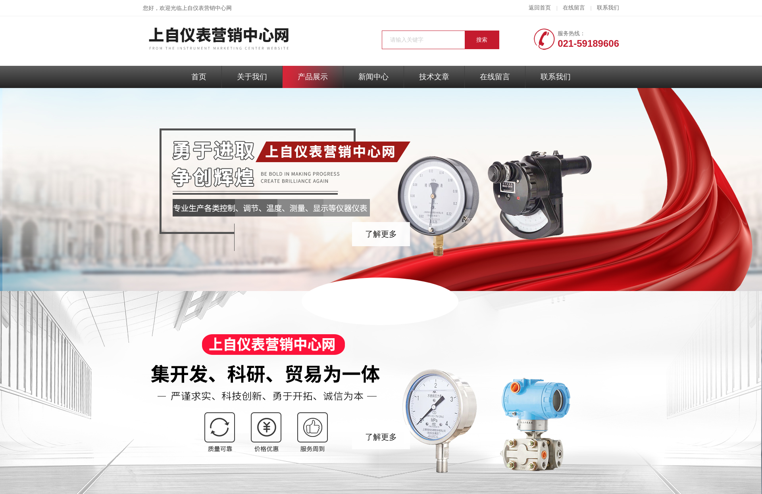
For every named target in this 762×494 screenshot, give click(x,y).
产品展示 (313, 77)
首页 (198, 77)
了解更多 (381, 234)
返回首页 (540, 8)
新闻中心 (373, 77)
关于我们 (252, 77)
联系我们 (608, 8)
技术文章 (434, 77)
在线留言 (574, 8)
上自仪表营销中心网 (207, 8)
